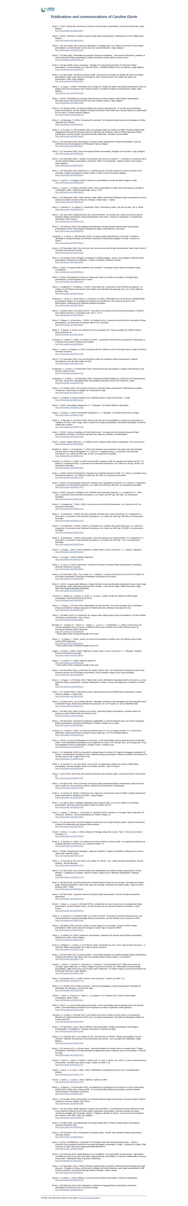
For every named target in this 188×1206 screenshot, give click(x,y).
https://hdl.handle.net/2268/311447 (69, 456)
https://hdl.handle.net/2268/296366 (69, 663)
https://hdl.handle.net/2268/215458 (69, 1010)
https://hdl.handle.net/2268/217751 (69, 1065)
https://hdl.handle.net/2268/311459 (69, 610)
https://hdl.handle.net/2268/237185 (69, 856)
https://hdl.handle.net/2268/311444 (69, 552)
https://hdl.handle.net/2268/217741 (69, 1074)
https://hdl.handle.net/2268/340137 (69, 124)
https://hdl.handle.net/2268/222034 (69, 911)
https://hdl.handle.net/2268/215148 (69, 920)
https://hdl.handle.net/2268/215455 (69, 1043)
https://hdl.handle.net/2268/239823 (69, 798)
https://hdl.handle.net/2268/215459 (69, 990)
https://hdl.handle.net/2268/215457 (69, 1055)
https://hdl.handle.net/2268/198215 (69, 1149)
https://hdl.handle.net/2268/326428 (69, 305)
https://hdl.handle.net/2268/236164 (69, 827)
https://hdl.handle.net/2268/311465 (69, 437)
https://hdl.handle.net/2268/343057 (69, 31)
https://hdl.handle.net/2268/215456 (69, 1031)
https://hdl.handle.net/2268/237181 (69, 930)
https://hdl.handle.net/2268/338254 (69, 192)
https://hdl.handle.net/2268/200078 (69, 1118)
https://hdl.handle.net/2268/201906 (69, 1022)
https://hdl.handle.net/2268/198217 (69, 1161)
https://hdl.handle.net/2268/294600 (69, 600)
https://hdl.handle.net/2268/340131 (69, 69)
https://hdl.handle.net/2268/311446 (69, 544)
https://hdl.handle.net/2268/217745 (69, 981)
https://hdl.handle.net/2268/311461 (69, 400)
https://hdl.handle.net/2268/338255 (69, 183)
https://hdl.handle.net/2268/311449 (69, 521)
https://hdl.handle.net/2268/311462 (69, 408)
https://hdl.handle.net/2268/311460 (69, 354)
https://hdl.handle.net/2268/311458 (69, 427)
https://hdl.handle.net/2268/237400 (69, 759)
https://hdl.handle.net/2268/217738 (69, 877)
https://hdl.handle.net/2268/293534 (69, 620)
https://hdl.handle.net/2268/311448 (69, 533)
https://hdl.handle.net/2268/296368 (69, 632)
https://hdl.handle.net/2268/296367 (69, 643)
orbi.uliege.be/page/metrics (89, 1198)
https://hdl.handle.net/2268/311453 (69, 363)
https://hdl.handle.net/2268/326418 (69, 272)
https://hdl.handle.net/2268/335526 (69, 136)
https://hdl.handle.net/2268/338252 (69, 165)
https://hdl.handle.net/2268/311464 (69, 415)
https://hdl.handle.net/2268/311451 (69, 487)
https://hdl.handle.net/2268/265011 (69, 706)
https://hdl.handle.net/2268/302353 (69, 468)
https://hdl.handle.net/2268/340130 (69, 60)
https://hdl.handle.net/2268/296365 (69, 591)
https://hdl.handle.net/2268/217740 (69, 959)
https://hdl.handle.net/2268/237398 (69, 807)
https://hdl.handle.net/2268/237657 (69, 778)
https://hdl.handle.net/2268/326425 (69, 334)
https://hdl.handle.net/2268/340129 (69, 115)
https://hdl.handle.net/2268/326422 (69, 315)
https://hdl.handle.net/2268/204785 (69, 1180)
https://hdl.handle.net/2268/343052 (69, 50)
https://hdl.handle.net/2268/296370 (69, 655)
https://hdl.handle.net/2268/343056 (69, 40)
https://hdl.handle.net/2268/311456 (69, 383)
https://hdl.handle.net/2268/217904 (69, 973)
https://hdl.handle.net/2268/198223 (69, 1127)
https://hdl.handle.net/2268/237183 (69, 865)
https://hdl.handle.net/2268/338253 (69, 175)
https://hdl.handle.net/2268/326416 (69, 293)
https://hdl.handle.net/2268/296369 (69, 579)
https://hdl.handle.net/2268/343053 (69, 81)
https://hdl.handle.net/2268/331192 (69, 202)
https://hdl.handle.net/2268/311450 (69, 499)
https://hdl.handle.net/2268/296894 (69, 569)
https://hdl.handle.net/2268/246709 (69, 747)
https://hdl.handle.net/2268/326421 (69, 325)
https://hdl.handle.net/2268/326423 (69, 253)
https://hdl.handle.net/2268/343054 (69, 103)
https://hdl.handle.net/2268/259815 (69, 716)
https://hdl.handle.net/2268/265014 (69, 675)
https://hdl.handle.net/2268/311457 (69, 393)
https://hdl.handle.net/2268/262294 (69, 735)
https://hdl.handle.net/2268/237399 (69, 788)
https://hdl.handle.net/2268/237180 (69, 949)
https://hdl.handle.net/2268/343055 (69, 93)
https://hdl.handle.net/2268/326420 (69, 262)
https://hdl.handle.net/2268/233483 (69, 817)
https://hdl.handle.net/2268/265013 (69, 687)
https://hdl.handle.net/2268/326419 (69, 231)
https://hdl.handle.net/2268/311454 (69, 373)
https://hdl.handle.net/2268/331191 (69, 221)
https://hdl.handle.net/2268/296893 (69, 344)
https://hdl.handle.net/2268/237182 (69, 899)
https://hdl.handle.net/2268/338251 (69, 154)
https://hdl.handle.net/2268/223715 (69, 940)
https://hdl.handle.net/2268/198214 (69, 1190)
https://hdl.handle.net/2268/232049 (69, 846)
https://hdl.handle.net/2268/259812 (69, 725)
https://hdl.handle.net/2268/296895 (69, 444)
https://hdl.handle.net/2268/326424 (69, 243)
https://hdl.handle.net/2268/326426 (69, 282)
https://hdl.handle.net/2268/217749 (69, 1082)
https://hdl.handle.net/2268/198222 (69, 1137)
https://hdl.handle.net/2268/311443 (69, 509)
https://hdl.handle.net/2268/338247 (69, 146)
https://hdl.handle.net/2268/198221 (69, 1173)
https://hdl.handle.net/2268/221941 (69, 1000)
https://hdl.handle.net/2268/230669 (69, 836)
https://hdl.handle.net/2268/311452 (69, 477)
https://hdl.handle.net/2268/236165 (69, 889)
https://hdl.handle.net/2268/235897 (69, 768)
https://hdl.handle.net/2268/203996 (69, 1103)
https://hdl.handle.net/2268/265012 (69, 696)
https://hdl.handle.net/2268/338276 (69, 209)
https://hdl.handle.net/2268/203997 (69, 1094)
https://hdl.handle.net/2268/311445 (69, 559)
